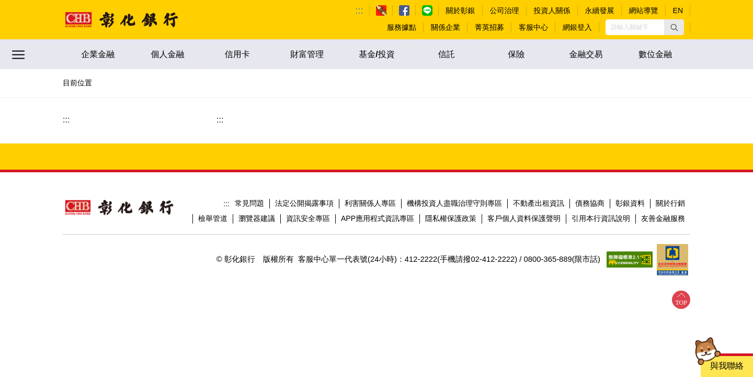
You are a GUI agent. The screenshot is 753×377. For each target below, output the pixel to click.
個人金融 (167, 54)
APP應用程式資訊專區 (377, 218)
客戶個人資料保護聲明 (524, 218)
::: (359, 10)
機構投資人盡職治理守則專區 (454, 203)
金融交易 (585, 54)
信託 (446, 54)
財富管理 (307, 54)
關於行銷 (670, 203)
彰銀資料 (630, 203)
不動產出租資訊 (538, 203)
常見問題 (249, 203)
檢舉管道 (212, 218)
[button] (674, 27)
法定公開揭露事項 (304, 203)
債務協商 (589, 203)
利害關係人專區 (370, 203)
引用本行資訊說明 (601, 218)
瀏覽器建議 (256, 218)
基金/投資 (376, 54)
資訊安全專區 (308, 218)
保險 (516, 54)
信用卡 (237, 54)
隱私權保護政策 (450, 218)
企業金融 (98, 54)
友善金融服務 (663, 218)
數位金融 (655, 54)
